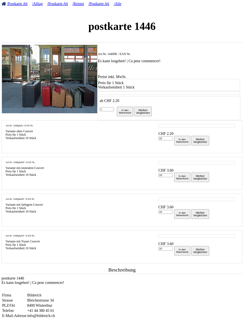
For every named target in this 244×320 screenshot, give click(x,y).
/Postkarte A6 (17, 4)
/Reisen (78, 4)
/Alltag (37, 4)
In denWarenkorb (125, 111)
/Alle (117, 4)
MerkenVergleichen (143, 111)
